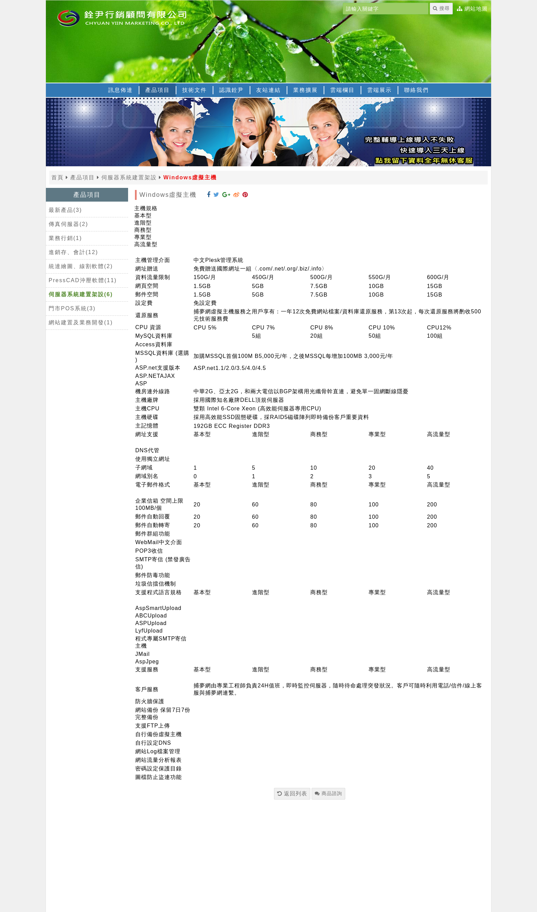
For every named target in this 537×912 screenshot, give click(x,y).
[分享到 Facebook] (209, 194)
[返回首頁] (131, 17)
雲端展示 (379, 90)
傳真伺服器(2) (68, 224)
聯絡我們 (416, 90)
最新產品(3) (65, 210)
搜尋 (441, 8)
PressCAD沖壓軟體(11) (83, 280)
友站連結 (268, 90)
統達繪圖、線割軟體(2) (81, 266)
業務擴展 (305, 90)
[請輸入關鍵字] (385, 8)
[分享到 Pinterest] (245, 194)
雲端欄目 (342, 90)
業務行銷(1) (65, 238)
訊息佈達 (120, 90)
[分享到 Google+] (226, 194)
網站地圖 (476, 9)
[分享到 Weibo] (236, 194)
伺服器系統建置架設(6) (81, 294)
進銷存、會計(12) (73, 252)
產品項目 (157, 90)
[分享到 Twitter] (216, 194)
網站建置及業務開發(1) (81, 322)
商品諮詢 (328, 793)
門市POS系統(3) (72, 308)
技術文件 (194, 90)
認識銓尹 (231, 90)
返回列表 (292, 793)
